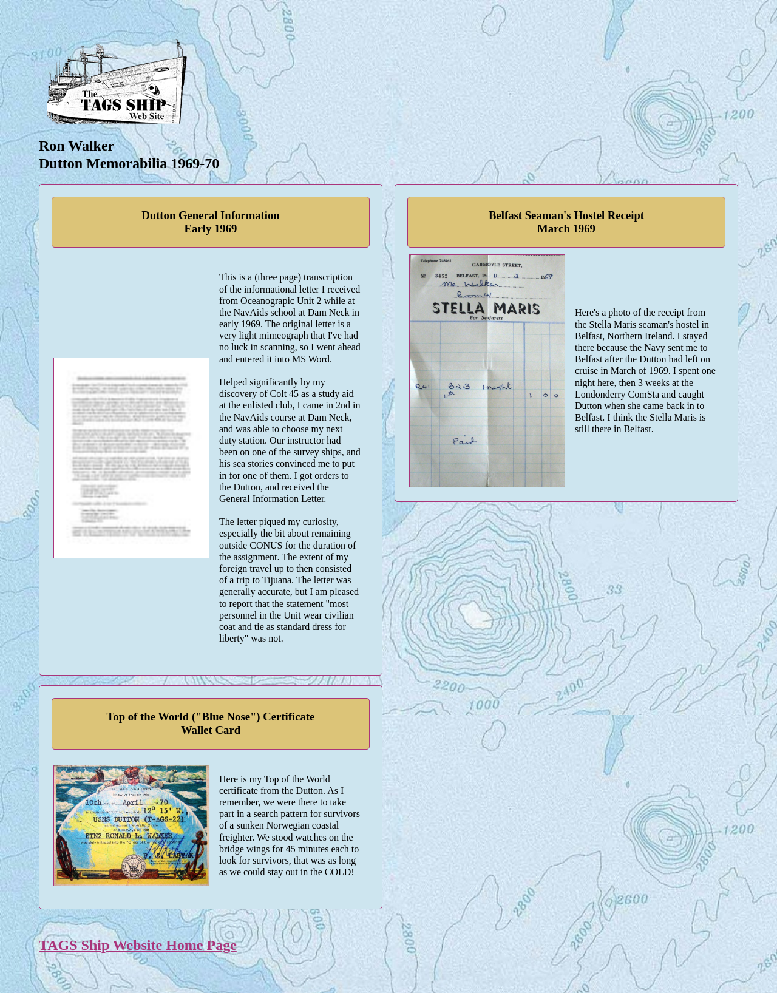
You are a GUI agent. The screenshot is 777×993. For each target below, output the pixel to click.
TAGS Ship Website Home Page (138, 945)
